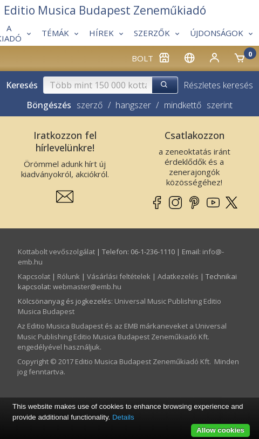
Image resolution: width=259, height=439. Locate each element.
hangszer (133, 105)
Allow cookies (220, 430)
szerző (90, 105)
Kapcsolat (34, 276)
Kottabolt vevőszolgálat (56, 251)
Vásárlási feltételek (119, 276)
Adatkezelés (178, 276)
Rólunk (68, 276)
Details (123, 417)
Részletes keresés (218, 85)
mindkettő (182, 105)
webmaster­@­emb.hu (87, 286)
